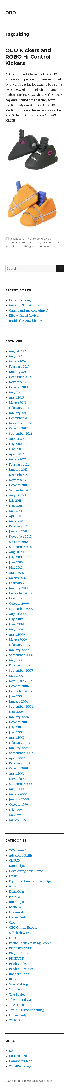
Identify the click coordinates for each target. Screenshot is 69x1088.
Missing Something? (24, 305)
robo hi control (14, 246)
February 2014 (19, 366)
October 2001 (18, 768)
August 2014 (17, 351)
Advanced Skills (21, 855)
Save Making (18, 984)
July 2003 (15, 727)
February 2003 (19, 742)
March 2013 (17, 402)
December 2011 (20, 475)
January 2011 (18, 531)
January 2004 (19, 717)
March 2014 (17, 361)
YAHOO (14, 1020)
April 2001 (16, 773)
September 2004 (21, 706)
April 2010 (16, 572)
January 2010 (18, 588)
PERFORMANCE (20, 948)
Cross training (20, 300)
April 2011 (16, 516)
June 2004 (16, 712)
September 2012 (20, 433)
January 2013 (18, 413)
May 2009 (16, 629)
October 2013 (18, 387)
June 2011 (15, 505)
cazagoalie (17, 238)
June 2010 (16, 562)
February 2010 (19, 583)
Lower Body (17, 917)
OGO (55, 242)
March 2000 (18, 794)
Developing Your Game (26, 871)
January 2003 (18, 748)
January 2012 (18, 469)
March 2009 (18, 639)
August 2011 (17, 495)
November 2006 (20, 681)
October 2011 (18, 485)
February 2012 (19, 464)
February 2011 (19, 526)
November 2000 (21, 779)
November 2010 (20, 536)
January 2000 (19, 799)
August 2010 (18, 552)
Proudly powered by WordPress (33, 1080)
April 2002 (17, 758)
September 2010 (20, 547)
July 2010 (15, 557)
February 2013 (19, 408)
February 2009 (19, 645)
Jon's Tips (16, 902)
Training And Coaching (26, 1010)
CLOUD (14, 860)
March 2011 (17, 521)
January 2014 (18, 372)
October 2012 (18, 428)
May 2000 (16, 789)
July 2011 (15, 500)
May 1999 (16, 815)
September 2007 (21, 670)
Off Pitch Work (20, 933)
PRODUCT (16, 958)
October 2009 (19, 603)
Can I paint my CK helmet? (28, 310)
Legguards (17, 912)
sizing (27, 246)
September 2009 (21, 609)
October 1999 (18, 804)
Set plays (15, 989)
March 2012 (17, 459)
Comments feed (20, 1061)
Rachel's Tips (19, 974)
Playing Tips (18, 953)
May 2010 (16, 567)
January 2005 (19, 701)
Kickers (47, 242)
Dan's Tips (17, 866)
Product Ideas (19, 963)
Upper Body (17, 1015)
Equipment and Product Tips (22, 242)
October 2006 (19, 686)
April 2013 (16, 397)
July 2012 (15, 444)
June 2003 (16, 732)
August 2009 (18, 614)
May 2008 (16, 660)
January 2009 (19, 650)
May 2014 (15, 356)
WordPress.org (20, 1066)
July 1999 (15, 809)
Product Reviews (21, 969)
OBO (10, 12)
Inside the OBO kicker (25, 321)
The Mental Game (22, 1000)
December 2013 (20, 377)
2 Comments (41, 246)
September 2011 (20, 490)
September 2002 (21, 753)
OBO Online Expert (23, 927)
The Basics (17, 994)
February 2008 (19, 665)
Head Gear (16, 891)
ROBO (13, 979)
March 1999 (17, 820)
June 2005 (16, 696)
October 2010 (18, 542)
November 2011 (20, 480)
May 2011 (15, 511)
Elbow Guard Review (24, 315)
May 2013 (15, 392)
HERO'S (14, 896)
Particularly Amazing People (30, 943)
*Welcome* (17, 850)
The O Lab (16, 1005)
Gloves (14, 886)
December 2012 (20, 418)
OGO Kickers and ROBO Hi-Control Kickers (28, 56)
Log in (13, 1050)
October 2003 (19, 722)
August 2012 (17, 438)
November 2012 (20, 423)
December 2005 (20, 691)
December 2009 (20, 593)
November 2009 (20, 598)
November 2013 (20, 382)
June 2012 (16, 449)
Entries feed (18, 1056)
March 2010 (17, 578)
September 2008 (21, 655)
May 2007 (16, 675)
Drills (13, 876)
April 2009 (17, 634)
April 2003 (17, 737)
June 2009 (16, 624)
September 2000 (21, 784)
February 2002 (19, 763)
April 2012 (16, 454)
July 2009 (16, 619)
